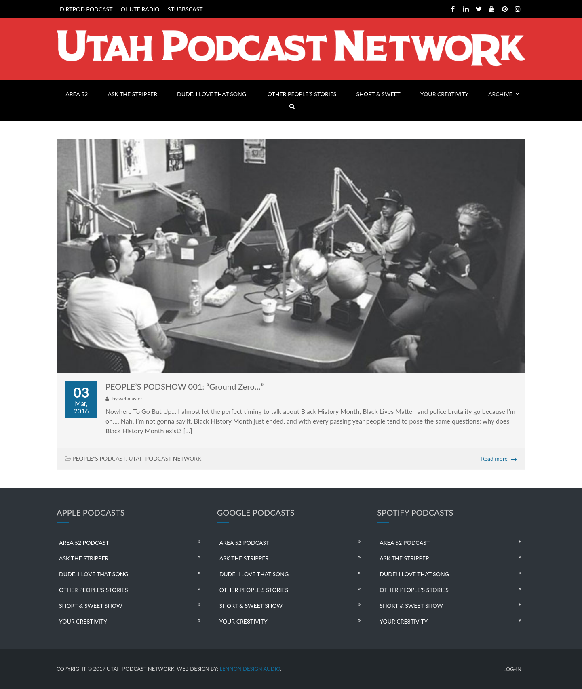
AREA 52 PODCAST (84, 542)
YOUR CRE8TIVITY (444, 94)
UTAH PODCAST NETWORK (165, 458)
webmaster (130, 399)
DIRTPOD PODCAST (86, 9)
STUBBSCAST (185, 9)
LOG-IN (512, 669)
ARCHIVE (500, 94)
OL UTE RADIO (140, 9)
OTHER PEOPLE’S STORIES (302, 94)
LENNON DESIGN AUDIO (249, 669)
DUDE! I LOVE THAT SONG (94, 574)
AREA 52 (76, 94)
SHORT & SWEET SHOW (90, 605)
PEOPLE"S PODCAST (99, 458)
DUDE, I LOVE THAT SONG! (212, 94)
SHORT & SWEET (378, 94)
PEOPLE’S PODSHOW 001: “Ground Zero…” (184, 386)
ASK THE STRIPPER (132, 94)
